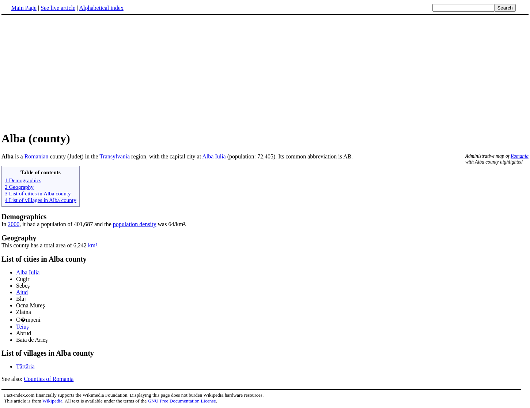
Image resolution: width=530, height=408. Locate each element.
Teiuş (22, 326)
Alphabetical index (101, 8)
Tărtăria (25, 366)
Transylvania (114, 156)
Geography (19, 238)
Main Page (24, 8)
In (4, 224)
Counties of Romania (48, 379)
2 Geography (19, 187)
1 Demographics (23, 180)
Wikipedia (52, 401)
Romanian (36, 156)
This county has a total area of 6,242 (44, 245)
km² (92, 245)
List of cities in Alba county (44, 259)
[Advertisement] (62, 73)
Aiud (22, 292)
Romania (520, 156)
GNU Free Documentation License (182, 401)
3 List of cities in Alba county (38, 193)
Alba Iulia (214, 156)
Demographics (23, 217)
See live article (58, 8)
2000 (13, 224)
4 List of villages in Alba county (40, 200)
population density (134, 224)
